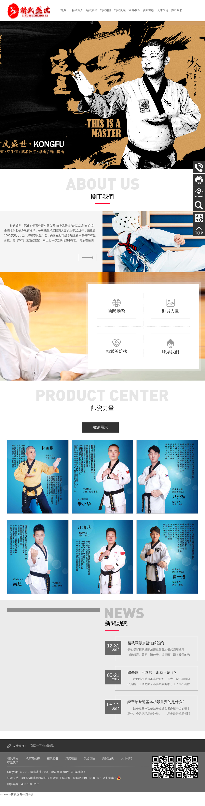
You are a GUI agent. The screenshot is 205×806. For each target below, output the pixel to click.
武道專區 (134, 10)
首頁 (63, 10)
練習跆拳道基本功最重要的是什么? (155, 702)
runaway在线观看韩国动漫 (16, 794)
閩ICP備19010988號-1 (87, 778)
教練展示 (100, 427)
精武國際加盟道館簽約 (145, 643)
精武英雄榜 (91, 16)
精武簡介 (77, 10)
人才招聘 (162, 10)
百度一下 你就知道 (42, 745)
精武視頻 (120, 10)
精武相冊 (106, 10)
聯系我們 (176, 10)
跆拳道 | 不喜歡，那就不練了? (151, 672)
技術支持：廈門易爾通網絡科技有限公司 (32, 778)
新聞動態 (148, 10)
